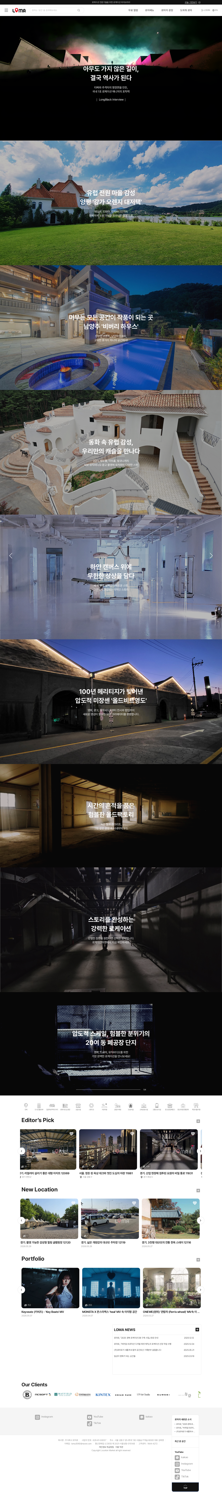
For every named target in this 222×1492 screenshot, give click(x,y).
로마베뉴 (149, 10)
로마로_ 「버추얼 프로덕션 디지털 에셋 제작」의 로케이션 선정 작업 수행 (186, 1428)
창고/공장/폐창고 (170, 1107)
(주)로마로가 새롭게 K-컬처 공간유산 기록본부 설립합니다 (186, 1432)
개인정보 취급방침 (106, 1441)
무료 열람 (133, 10)
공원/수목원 (117, 1107)
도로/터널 (130, 1107)
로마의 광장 (167, 10)
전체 (26, 1107)
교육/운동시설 (144, 1107)
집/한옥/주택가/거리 (52, 1107)
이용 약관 (119, 1441)
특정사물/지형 (196, 1107)
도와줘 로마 (186, 10)
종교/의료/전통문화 (183, 1107)
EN (215, 10)
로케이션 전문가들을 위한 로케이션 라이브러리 (111, 2)
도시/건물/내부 (39, 1107)
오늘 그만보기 (191, 2)
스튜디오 (91, 1107)
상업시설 (78, 1107)
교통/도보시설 (157, 1107)
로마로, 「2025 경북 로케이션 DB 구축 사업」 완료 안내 (186, 1424)
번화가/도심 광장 (65, 1107)
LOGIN (205, 10)
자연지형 (104, 1107)
